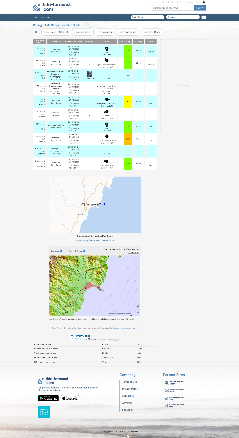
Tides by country (42, 17)
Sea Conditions (82, 32)
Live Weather (105, 32)
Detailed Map (108, 240)
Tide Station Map (127, 32)
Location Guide (152, 32)
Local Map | (95, 240)
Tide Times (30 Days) (56, 32)
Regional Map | (83, 240)
